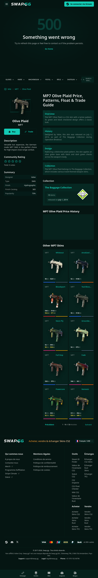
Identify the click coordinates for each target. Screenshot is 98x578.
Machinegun (35, 79)
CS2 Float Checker (75, 487)
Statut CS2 (74, 475)
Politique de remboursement (45, 466)
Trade (29, 131)
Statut (9, 477)
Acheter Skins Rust (75, 520)
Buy (12, 131)
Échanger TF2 (88, 475)
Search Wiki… (87, 79)
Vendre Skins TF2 (88, 527)
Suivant (88, 424)
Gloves (10, 79)
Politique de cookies (41, 470)
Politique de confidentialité (44, 463)
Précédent (49, 424)
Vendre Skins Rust (87, 520)
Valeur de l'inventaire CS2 (76, 468)
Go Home (49, 49)
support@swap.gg (32, 558)
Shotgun (72, 79)
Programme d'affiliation (15, 470)
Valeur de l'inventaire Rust (76, 498)
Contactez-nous (11, 463)
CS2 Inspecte (75, 481)
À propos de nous (12, 459)
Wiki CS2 (75, 492)
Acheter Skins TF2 (76, 527)
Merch (9, 466)
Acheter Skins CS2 (76, 512)
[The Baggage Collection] (68, 195)
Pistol (49, 79)
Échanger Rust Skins (88, 468)
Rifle (60, 79)
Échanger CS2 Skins (88, 460)
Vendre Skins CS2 (88, 512)
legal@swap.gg (51, 558)
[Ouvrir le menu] (6, 4)
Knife (21, 79)
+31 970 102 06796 (72, 558)
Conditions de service (42, 459)
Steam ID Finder (75, 460)
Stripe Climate (12, 473)
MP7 (17, 89)
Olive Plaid (26, 89)
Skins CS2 (65, 441)
